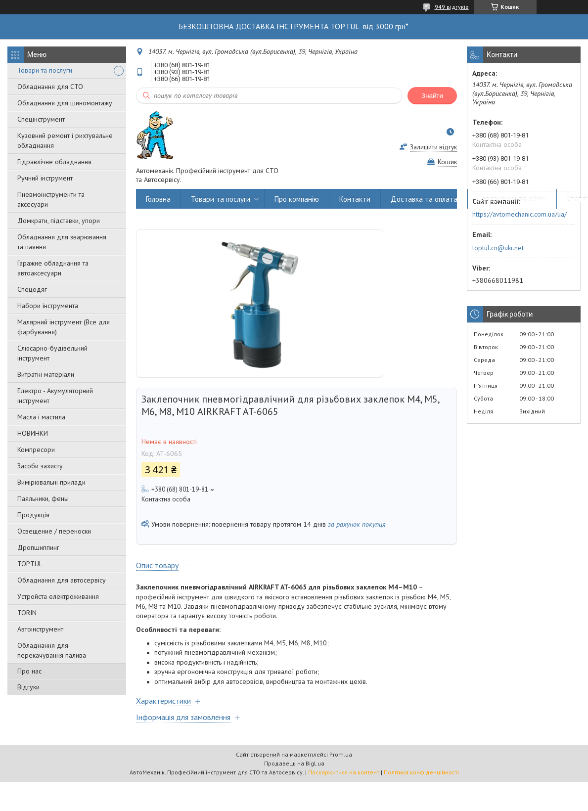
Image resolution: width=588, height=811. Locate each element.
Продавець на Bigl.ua (294, 763)
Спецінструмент (41, 119)
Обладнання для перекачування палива (51, 650)
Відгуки (28, 686)
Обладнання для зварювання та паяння (61, 241)
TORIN (27, 612)
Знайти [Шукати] (432, 95)
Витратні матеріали (45, 374)
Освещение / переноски (54, 531)
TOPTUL (30, 563)
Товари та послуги (44, 70)
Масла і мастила (41, 416)
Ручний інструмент (45, 178)
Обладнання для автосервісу (61, 580)
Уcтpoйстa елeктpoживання (58, 596)
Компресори (36, 449)
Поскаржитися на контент (343, 772)
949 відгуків (452, 6)
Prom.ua (340, 754)
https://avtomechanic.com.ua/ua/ (519, 214)
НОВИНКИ (32, 433)
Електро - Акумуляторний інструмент (55, 395)
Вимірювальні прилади (51, 482)
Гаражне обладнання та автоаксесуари (53, 268)
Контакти (354, 199)
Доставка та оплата (424, 199)
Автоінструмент (40, 629)
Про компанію (296, 199)
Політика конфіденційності (421, 772)
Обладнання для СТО (50, 86)
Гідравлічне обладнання (54, 161)
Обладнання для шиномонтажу (64, 102)
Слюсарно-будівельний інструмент (52, 353)
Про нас (29, 671)
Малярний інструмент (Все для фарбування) (63, 326)
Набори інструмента (47, 305)
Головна (158, 199)
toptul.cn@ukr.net (498, 247)
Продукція (33, 514)
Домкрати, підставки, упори (58, 220)
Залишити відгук (433, 147)
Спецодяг (32, 289)
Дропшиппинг (38, 547)
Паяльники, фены (43, 498)
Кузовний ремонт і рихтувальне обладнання (65, 140)
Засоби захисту (40, 465)
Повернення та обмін (512, 199)
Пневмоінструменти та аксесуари (51, 199)
